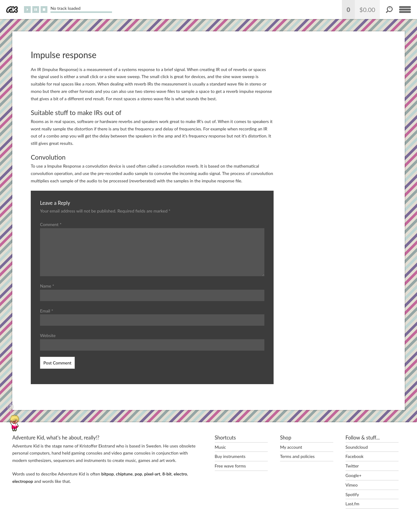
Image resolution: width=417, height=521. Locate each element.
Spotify (352, 494)
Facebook (355, 456)
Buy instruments (230, 456)
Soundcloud (357, 447)
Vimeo (352, 484)
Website (48, 335)
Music (220, 447)
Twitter (352, 465)
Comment (51, 224)
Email (46, 310)
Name (47, 285)
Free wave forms (230, 465)
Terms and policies (297, 456)
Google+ (354, 475)
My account (291, 447)
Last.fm (352, 503)
